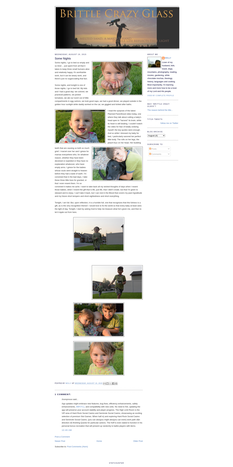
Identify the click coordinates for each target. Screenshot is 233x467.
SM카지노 (80, 407)
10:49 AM (67, 430)
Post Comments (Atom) (77, 446)
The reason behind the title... (160, 110)
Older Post (138, 441)
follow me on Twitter (169, 123)
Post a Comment (62, 437)
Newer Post (60, 441)
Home (99, 441)
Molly (168, 58)
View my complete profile (160, 95)
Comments (155, 154)
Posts (153, 149)
